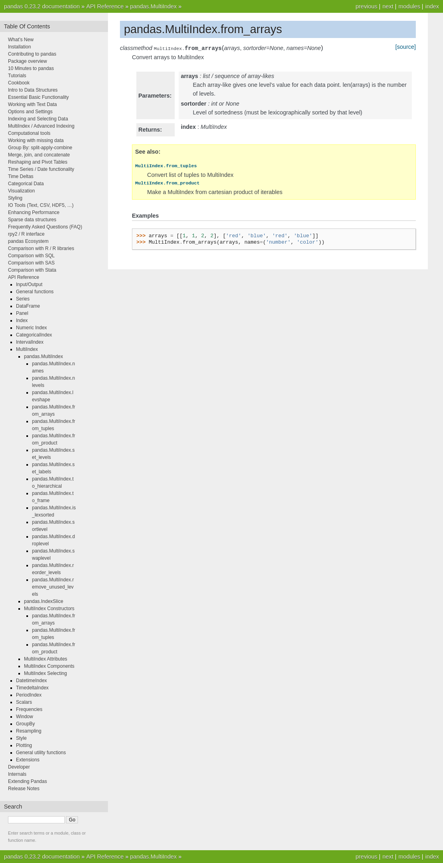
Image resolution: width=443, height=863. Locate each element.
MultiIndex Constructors (49, 608)
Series (23, 299)
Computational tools (29, 133)
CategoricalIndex (34, 335)
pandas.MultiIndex (153, 6)
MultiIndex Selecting (45, 673)
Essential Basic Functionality (38, 97)
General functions (35, 291)
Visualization (21, 191)
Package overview (27, 61)
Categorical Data (26, 183)
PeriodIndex (29, 695)
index (432, 6)
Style (21, 738)
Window (24, 716)
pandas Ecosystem (28, 241)
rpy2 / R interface (26, 234)
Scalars (24, 702)
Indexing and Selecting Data (38, 119)
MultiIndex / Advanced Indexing (41, 126)
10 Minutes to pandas (31, 68)
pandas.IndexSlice (43, 601)
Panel (22, 313)
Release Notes (24, 788)
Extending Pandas (27, 781)
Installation (19, 47)
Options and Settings (30, 111)
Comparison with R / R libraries (41, 248)
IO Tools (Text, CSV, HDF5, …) (41, 205)
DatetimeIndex (31, 680)
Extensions (28, 760)
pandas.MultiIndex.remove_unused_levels (53, 587)
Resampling (28, 731)
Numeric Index (31, 327)
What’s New (21, 39)
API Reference (105, 6)
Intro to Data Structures (33, 90)
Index (22, 320)
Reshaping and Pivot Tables (38, 162)
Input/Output (29, 284)
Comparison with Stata (32, 270)
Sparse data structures (32, 219)
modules (409, 6)
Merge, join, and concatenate (39, 155)
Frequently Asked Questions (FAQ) (45, 227)
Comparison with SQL (31, 255)
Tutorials (17, 75)
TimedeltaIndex (32, 688)
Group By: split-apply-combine (40, 147)
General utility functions (41, 752)
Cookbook (19, 83)
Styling (15, 198)
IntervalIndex (30, 342)
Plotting (24, 745)
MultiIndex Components (49, 666)
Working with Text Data (32, 104)
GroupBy (25, 724)
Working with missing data (36, 140)
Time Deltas (21, 176)
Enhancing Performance (34, 212)
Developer (19, 767)
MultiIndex (27, 349)
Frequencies (29, 709)
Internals (17, 774)
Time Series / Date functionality (41, 169)
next (387, 6)
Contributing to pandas (32, 54)
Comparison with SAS (31, 263)
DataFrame (28, 306)
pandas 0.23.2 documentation (42, 6)
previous (366, 6)
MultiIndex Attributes (45, 659)
